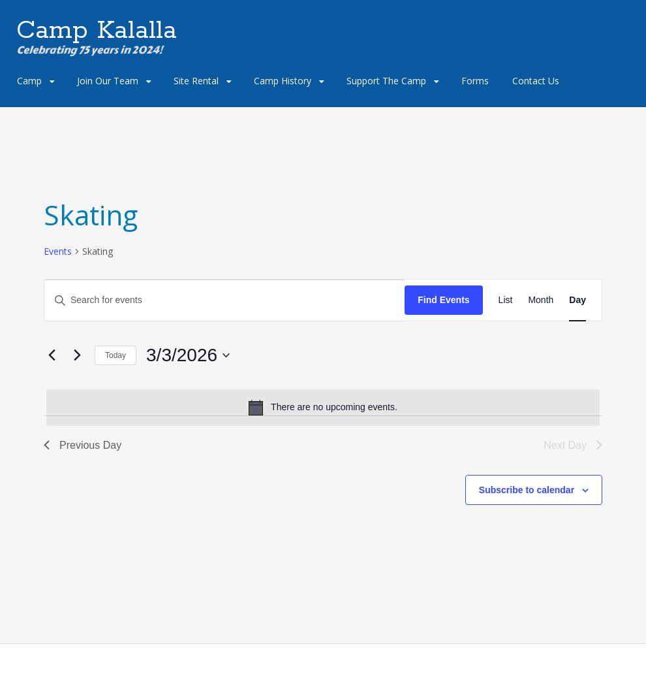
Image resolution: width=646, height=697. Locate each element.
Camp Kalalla (96, 30)
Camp (29, 80)
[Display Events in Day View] (577, 300)
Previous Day (82, 445)
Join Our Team (107, 80)
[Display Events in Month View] (540, 300)
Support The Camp (386, 80)
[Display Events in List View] (506, 300)
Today (115, 355)
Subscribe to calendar (526, 490)
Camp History (282, 80)
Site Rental (196, 80)
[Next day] (77, 355)
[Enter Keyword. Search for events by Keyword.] (224, 300)
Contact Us (535, 80)
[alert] (323, 407)
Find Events (443, 300)
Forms (475, 80)
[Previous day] (51, 355)
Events (58, 251)
